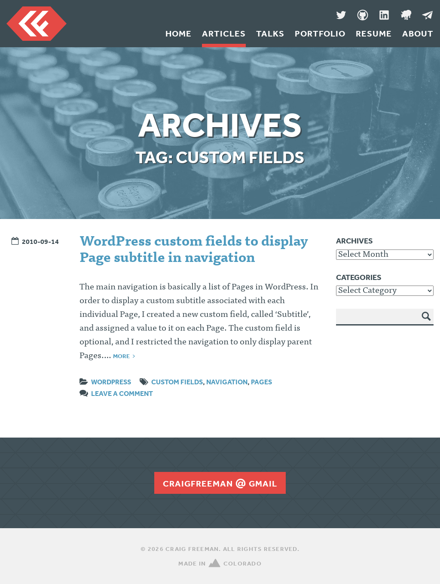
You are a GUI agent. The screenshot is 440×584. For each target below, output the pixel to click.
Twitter (341, 15)
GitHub (362, 15)
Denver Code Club (405, 15)
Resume (374, 33)
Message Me (427, 15)
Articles (224, 33)
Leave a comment (122, 393)
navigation (227, 381)
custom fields (177, 381)
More (121, 356)
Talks (270, 33)
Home (178, 33)
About (418, 33)
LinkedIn (384, 15)
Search (427, 322)
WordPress (111, 381)
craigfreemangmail (220, 483)
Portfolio (320, 33)
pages (261, 381)
